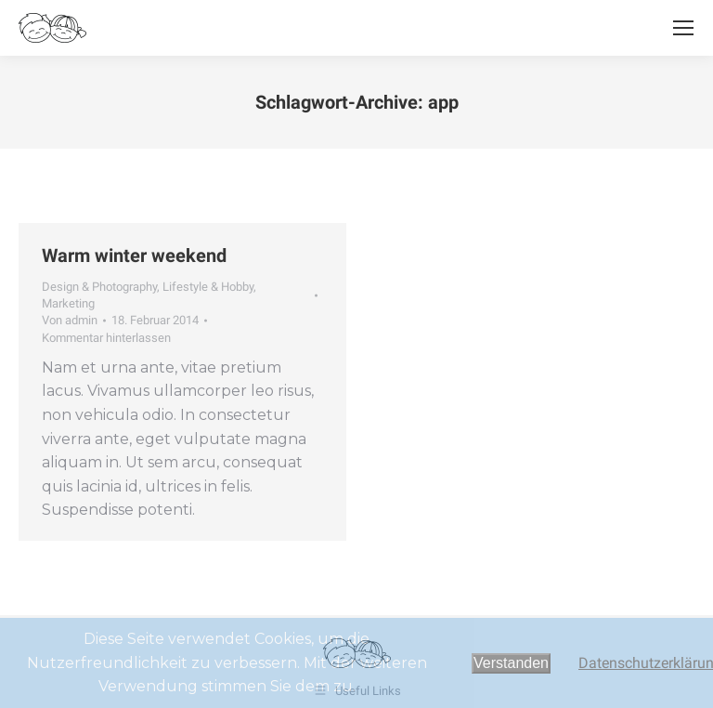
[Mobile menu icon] (683, 28)
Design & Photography (99, 287)
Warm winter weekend (134, 255)
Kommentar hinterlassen (106, 338)
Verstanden (511, 663)
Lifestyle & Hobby (207, 287)
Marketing (68, 303)
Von (69, 320)
